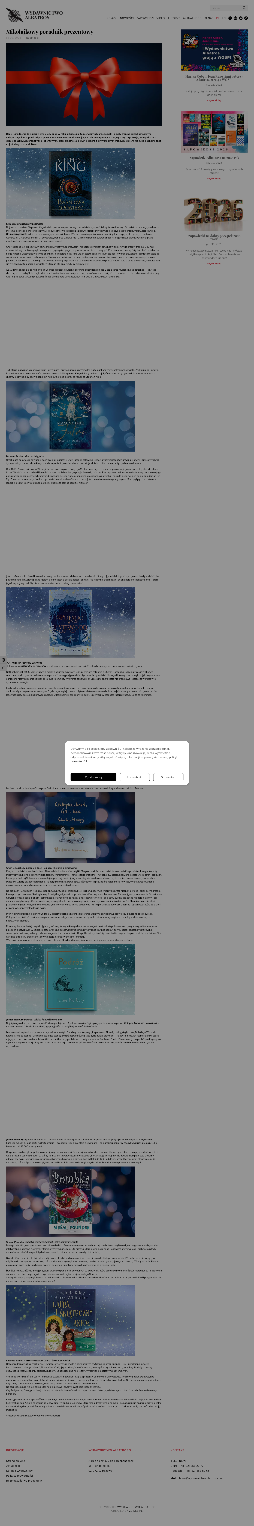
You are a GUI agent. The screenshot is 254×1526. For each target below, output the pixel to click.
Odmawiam (168, 777)
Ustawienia (135, 777)
